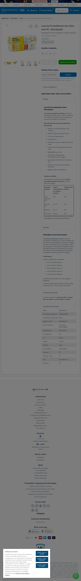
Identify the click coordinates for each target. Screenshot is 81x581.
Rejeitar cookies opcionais (42, 559)
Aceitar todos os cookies (42, 553)
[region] (26, 563)
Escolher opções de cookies (42, 565)
